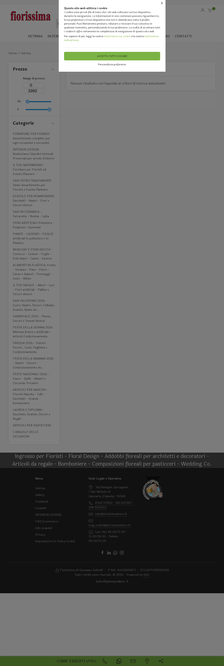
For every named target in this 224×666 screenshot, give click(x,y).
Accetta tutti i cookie (112, 56)
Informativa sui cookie (117, 36)
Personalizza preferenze (112, 64)
